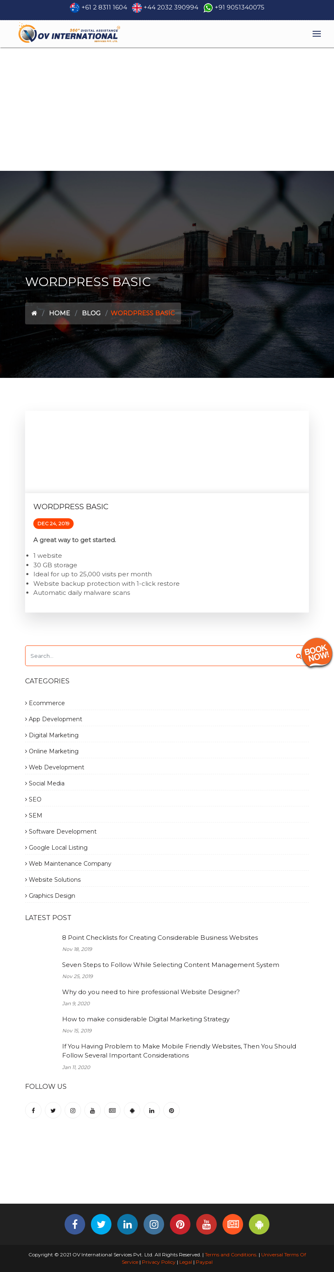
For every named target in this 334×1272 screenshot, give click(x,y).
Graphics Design (50, 895)
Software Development (61, 831)
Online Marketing (52, 751)
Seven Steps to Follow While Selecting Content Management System (170, 965)
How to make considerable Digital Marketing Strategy (146, 1019)
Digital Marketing (52, 735)
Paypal (204, 1262)
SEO (33, 799)
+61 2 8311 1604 (104, 7)
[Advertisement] (167, 109)
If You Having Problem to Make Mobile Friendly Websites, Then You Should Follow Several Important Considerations (179, 1051)
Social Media (45, 783)
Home (59, 313)
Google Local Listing (56, 847)
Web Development (54, 767)
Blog (91, 313)
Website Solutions (53, 879)
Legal (185, 1262)
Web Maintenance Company (68, 863)
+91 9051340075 (239, 7)
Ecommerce (45, 703)
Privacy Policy (159, 1262)
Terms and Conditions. (230, 1254)
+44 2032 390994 (171, 7)
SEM (33, 815)
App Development (53, 719)
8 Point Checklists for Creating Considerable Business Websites (160, 937)
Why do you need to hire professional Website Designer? (151, 992)
